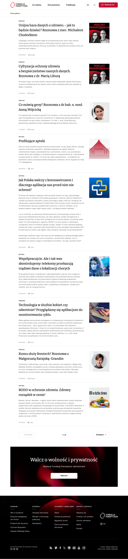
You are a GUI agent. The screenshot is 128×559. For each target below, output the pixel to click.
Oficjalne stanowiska (40, 513)
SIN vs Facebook (16, 513)
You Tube (79, 547)
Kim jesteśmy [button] (54, 5)
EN (88, 5)
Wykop (74, 547)
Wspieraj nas (110, 5)
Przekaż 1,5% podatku (84, 517)
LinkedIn (69, 547)
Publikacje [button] (70, 5)
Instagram (84, 547)
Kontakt (79, 528)
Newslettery (37, 523)
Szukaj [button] (94, 4)
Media (78, 524)
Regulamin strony (61, 521)
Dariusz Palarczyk (112, 547)
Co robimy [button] (36, 5)
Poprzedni (28, 435)
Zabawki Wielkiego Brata (19, 531)
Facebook (60, 547)
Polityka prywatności (62, 517)
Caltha (108, 549)
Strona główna (15, 13)
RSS (51, 547)
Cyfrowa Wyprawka (18, 527)
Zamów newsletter (83, 521)
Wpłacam (64, 476)
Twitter (64, 547)
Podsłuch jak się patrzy (19, 523)
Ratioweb (115, 549)
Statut (56, 513)
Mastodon (56, 547)
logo (109, 515)
